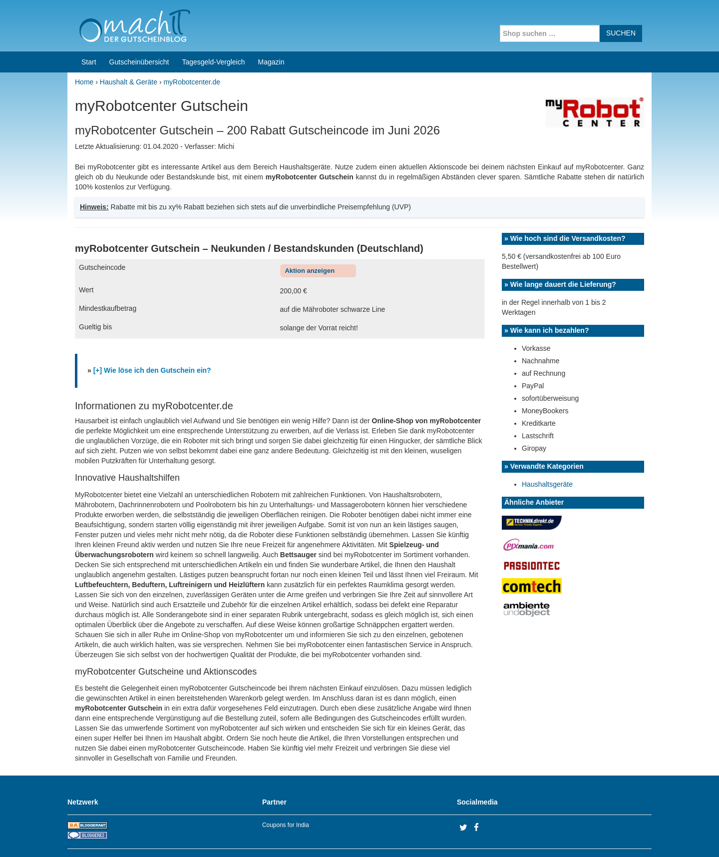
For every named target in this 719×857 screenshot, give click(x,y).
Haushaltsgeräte (547, 452)
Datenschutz (632, 837)
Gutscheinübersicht (139, 30)
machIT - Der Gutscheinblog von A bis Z (153, 837)
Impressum (589, 837)
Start (88, 30)
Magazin (271, 30)
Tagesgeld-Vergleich (213, 30)
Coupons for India (285, 793)
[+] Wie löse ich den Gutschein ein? (152, 338)
